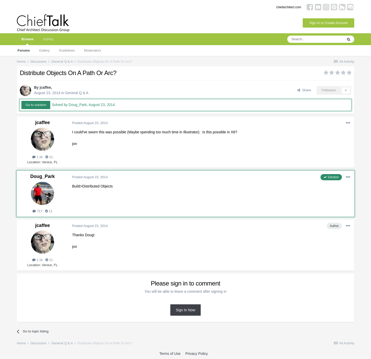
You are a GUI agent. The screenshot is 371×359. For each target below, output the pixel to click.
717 (37, 211)
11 (49, 157)
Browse (27, 41)
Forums (24, 50)
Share (304, 90)
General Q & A (76, 93)
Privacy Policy (196, 354)
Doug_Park (42, 176)
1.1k (37, 157)
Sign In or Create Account (328, 23)
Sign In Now (185, 310)
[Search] (315, 39)
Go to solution (36, 105)
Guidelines (67, 50)
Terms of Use (169, 354)
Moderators (92, 50)
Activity (48, 39)
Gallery (44, 50)
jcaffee (45, 87)
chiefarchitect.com (288, 7)
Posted (90, 123)
